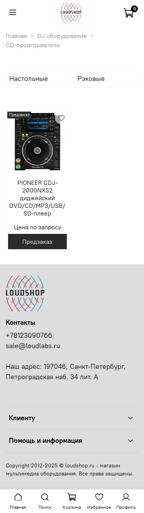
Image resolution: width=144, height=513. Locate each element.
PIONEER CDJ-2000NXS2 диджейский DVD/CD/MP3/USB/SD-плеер (37, 198)
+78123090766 (29, 335)
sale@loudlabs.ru (33, 346)
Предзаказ (37, 241)
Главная (16, 35)
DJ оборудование (62, 35)
